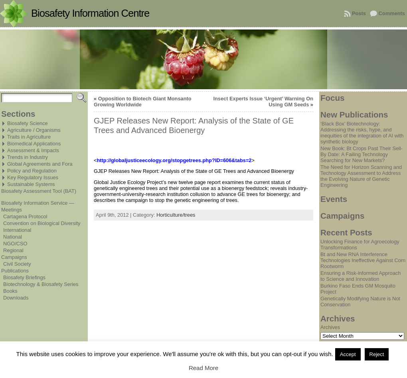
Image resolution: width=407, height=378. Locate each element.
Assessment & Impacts (33, 150)
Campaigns (14, 257)
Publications (15, 271)
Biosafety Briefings (24, 277)
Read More (203, 367)
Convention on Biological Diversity (41, 223)
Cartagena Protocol (25, 216)
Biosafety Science (27, 123)
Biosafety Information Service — (37, 203)
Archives (330, 327)
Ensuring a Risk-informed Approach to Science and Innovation (360, 276)
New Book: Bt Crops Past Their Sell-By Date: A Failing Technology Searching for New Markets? (361, 154)
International (17, 230)
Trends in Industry (27, 157)
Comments (392, 13)
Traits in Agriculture (29, 137)
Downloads (15, 298)
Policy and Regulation (32, 171)
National (12, 237)
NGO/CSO (15, 244)
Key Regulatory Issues (32, 177)
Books (10, 291)
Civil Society (17, 264)
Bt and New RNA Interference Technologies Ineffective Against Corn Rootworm (362, 260)
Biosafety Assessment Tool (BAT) (38, 191)
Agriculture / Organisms (34, 130)
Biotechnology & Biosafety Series (41, 284)
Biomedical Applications (34, 144)
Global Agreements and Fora (40, 164)
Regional (13, 250)
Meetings (11, 210)
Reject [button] (376, 354)
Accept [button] (348, 354)
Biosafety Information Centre (90, 13)
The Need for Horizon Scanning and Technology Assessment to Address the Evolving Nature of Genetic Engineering (361, 176)
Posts (359, 13)
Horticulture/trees (175, 215)
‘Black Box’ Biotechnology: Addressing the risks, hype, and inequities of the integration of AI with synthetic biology (361, 133)
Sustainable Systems (31, 184)
